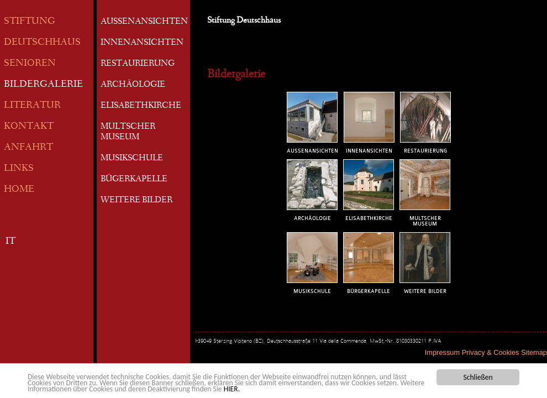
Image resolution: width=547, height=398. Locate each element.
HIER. (232, 389)
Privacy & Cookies (490, 352)
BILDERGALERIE (43, 85)
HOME (19, 190)
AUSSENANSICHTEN (144, 22)
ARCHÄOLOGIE (133, 85)
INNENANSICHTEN (142, 43)
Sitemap (534, 352)
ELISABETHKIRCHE (141, 106)
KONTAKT (29, 127)
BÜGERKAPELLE (134, 179)
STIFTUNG (29, 22)
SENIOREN (30, 64)
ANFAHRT (28, 148)
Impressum (442, 352)
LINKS (19, 169)
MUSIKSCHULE (132, 158)
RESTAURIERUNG (138, 64)
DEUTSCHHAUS (42, 43)
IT (10, 242)
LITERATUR (32, 106)
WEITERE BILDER (136, 200)
